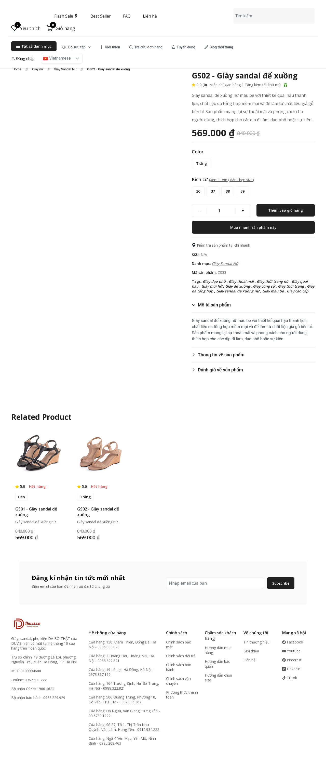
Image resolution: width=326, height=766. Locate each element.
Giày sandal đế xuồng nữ (237, 291)
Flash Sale (66, 16)
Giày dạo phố (214, 281)
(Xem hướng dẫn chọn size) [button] (231, 179)
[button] (61, 28)
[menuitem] (76, 47)
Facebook (292, 642)
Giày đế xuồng (237, 286)
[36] (198, 191)
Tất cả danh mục (33, 46)
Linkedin (291, 668)
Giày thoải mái (241, 281)
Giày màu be (273, 291)
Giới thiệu (251, 651)
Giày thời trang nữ (273, 281)
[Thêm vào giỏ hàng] (285, 210)
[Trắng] (201, 163)
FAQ (127, 16)
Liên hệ (150, 16)
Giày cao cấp (297, 291)
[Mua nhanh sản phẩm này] (253, 227)
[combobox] (274, 16)
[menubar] (148, 47)
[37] (213, 191)
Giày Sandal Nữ (225, 263)
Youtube (291, 651)
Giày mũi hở (211, 286)
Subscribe (280, 583)
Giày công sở (264, 286)
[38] (227, 191)
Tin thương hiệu (256, 642)
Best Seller (100, 16)
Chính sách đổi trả (181, 655)
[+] (243, 210)
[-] (199, 210)
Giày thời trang (291, 286)
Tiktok (289, 677)
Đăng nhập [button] (23, 58)
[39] (242, 191)
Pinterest (292, 659)
